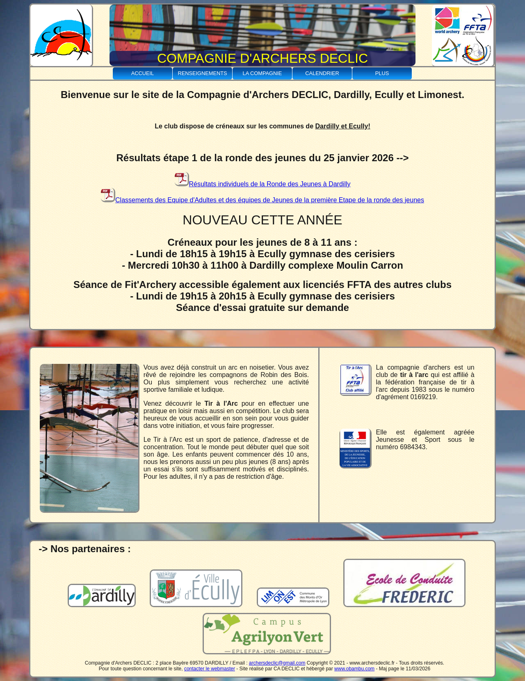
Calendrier (322, 73)
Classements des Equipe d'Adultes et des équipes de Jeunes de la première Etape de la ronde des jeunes (262, 200)
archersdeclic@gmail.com (277, 663)
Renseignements (202, 73)
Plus (382, 73)
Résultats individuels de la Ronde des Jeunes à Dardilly (263, 184)
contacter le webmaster (209, 669)
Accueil (142, 73)
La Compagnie (262, 73)
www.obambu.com (354, 669)
